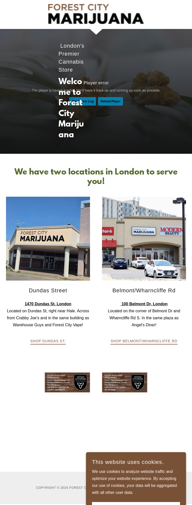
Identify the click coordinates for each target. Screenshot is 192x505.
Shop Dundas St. (48, 341)
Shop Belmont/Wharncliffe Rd (143, 341)
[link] (96, 14)
